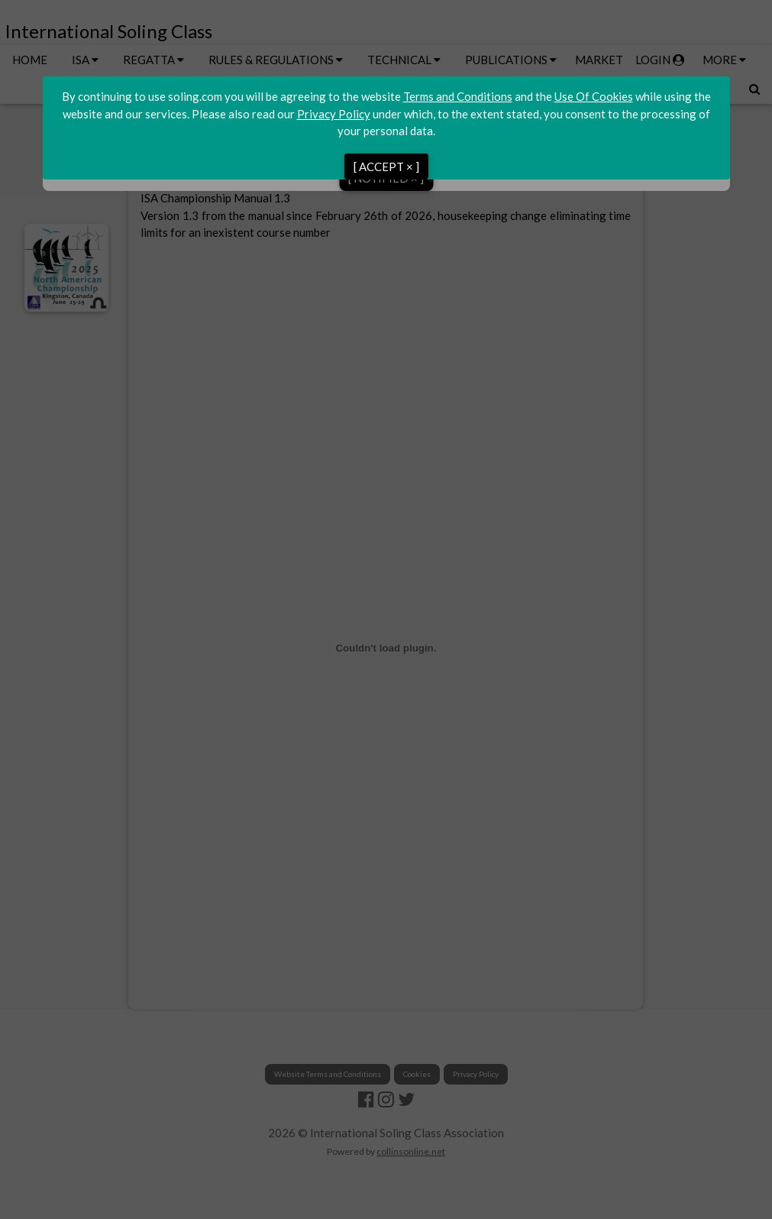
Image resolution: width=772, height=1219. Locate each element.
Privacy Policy (333, 114)
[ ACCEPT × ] (386, 166)
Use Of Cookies (593, 96)
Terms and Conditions (457, 96)
